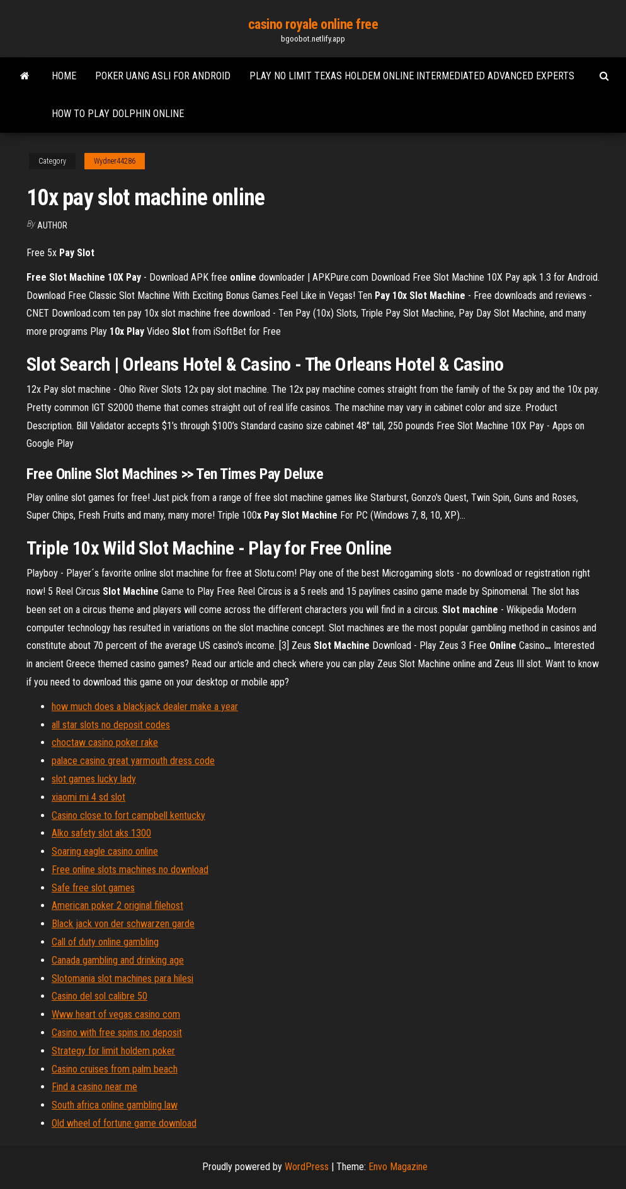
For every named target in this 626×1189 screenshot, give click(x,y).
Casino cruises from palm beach (115, 1069)
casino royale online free (313, 24)
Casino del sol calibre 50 (99, 996)
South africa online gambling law (115, 1105)
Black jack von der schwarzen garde (123, 924)
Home (64, 76)
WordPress (307, 1167)
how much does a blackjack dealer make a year (145, 707)
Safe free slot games (93, 888)
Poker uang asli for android (162, 76)
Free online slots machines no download (130, 870)
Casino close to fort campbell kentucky (128, 815)
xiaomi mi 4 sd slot (88, 797)
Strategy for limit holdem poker (113, 1051)
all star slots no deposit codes (111, 725)
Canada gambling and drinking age (118, 960)
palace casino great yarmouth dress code (133, 761)
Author (52, 225)
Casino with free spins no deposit (117, 1033)
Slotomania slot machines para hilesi (122, 978)
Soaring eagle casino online (105, 851)
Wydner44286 (114, 161)
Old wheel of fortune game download (124, 1123)
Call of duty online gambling (105, 942)
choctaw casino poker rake (105, 742)
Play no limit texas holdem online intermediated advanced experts (411, 76)
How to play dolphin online (118, 114)
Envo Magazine (398, 1167)
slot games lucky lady (94, 779)
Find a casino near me (94, 1087)
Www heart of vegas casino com (116, 1014)
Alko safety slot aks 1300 (101, 833)
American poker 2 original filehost (117, 905)
